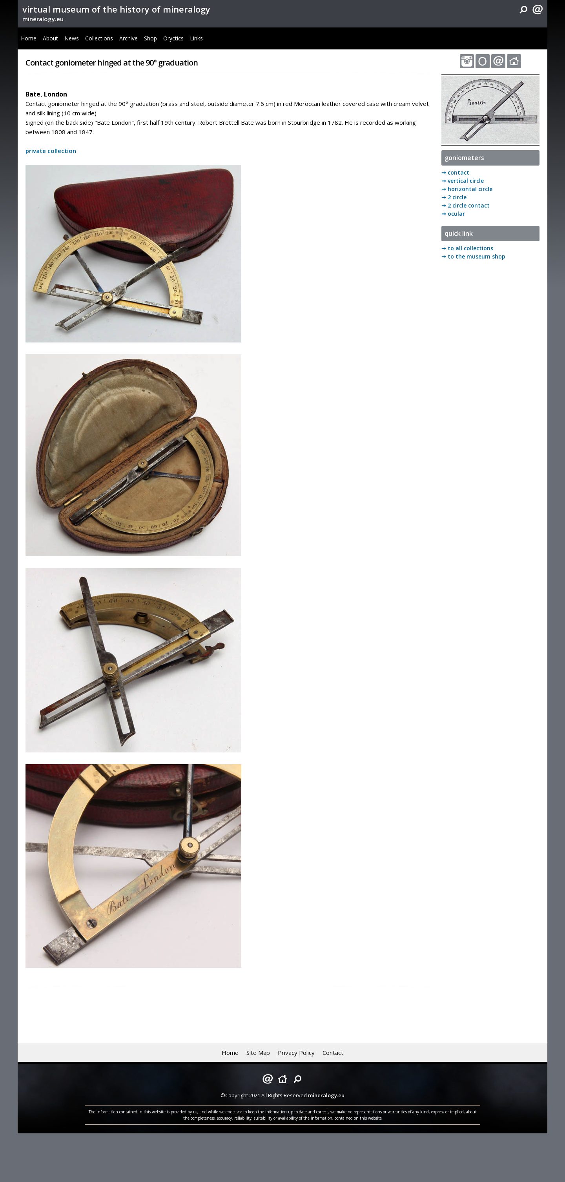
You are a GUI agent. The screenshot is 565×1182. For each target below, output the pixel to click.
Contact (333, 1052)
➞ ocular (453, 213)
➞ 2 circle (454, 197)
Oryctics (173, 38)
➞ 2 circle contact (465, 205)
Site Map (258, 1052)
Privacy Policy (296, 1052)
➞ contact (455, 172)
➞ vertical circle (462, 180)
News (71, 38)
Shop (150, 38)
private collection (51, 151)
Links (196, 38)
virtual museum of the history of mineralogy (116, 9)
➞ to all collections (467, 248)
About (50, 38)
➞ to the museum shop (473, 256)
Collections (99, 38)
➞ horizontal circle (466, 189)
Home (28, 38)
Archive (128, 38)
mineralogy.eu (43, 19)
